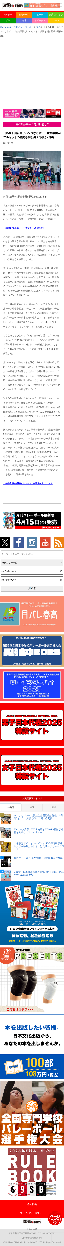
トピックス (40, 20)
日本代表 (8, 14)
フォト (56, 20)
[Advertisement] (32, 72)
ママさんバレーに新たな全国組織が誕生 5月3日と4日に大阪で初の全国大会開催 (38, 817)
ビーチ (40, 14)
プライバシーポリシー (32, 1213)
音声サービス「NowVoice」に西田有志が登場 (38, 857)
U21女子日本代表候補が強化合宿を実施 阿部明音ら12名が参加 (39, 873)
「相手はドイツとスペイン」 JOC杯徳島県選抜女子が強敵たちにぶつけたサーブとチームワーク (39, 846)
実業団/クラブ (56, 14)
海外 (24, 20)
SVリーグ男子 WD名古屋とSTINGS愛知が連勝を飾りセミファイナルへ (38, 831)
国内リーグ (24, 14)
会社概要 (32, 1204)
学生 (8, 20)
